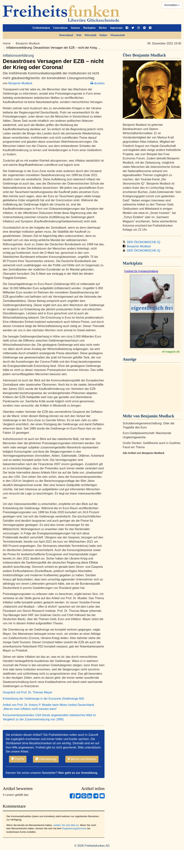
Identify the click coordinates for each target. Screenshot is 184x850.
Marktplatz (89, 27)
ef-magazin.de (171, 351)
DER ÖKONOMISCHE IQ (141, 242)
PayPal (17, 759)
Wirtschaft (90, 35)
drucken (98, 83)
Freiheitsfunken (41, 27)
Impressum (116, 27)
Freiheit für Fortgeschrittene (141, 271)
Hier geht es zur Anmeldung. (78, 772)
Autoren (75, 27)
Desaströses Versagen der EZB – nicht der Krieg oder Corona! (54, 61)
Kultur (103, 35)
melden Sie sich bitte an (66, 825)
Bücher (103, 27)
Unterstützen (60, 27)
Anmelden (172, 5)
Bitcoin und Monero (82, 759)
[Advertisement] (152, 388)
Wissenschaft (117, 35)
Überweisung (45, 759)
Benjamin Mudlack (28, 43)
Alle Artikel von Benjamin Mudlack (143, 453)
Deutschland (66, 35)
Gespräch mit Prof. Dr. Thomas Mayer (27, 692)
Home (7, 43)
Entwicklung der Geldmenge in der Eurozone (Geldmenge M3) (43, 698)
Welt (78, 35)
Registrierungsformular (74, 828)
